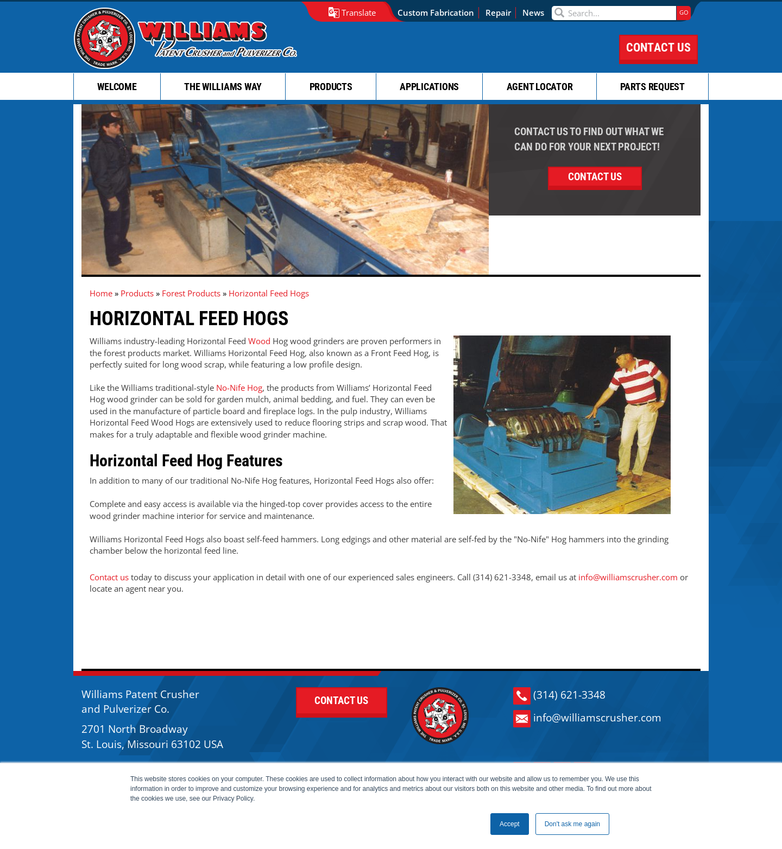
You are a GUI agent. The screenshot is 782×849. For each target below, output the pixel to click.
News (533, 12)
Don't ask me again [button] (572, 824)
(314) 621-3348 (559, 696)
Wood (259, 340)
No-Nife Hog (239, 387)
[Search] (614, 13)
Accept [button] (510, 824)
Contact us (109, 577)
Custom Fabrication (436, 12)
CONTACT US (658, 47)
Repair (498, 12)
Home (101, 293)
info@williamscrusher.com (628, 577)
